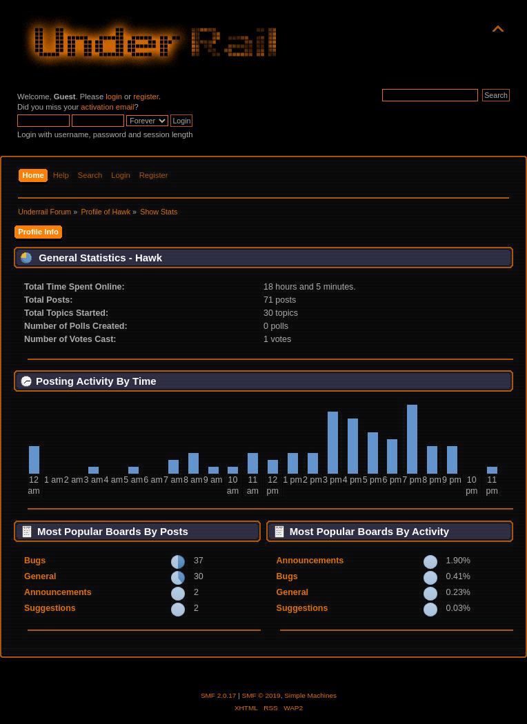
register (146, 96)
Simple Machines (310, 695)
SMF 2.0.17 (219, 695)
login (114, 96)
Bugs (35, 560)
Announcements (58, 592)
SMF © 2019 (261, 695)
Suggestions (50, 608)
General (40, 576)
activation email (107, 107)
